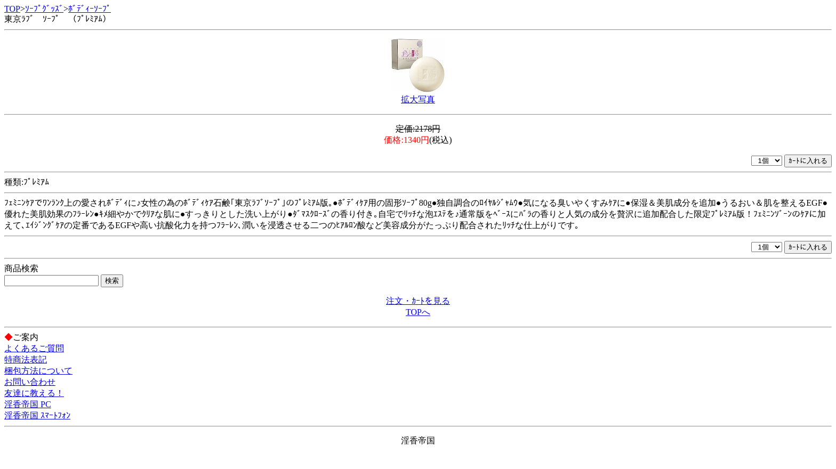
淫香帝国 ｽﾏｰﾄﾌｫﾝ (37, 415)
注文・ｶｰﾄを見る (418, 300)
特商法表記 (25, 359)
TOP (12, 8)
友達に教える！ (34, 393)
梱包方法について (38, 370)
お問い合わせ (29, 381)
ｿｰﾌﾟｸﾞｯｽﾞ (44, 8)
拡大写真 (418, 99)
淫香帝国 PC (27, 404)
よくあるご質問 (34, 348)
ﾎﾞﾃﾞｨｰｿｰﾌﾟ (89, 8)
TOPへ (418, 312)
